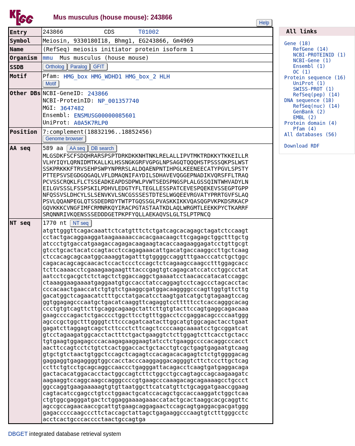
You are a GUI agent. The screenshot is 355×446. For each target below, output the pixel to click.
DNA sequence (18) (309, 100)
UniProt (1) (309, 83)
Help (264, 23)
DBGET (18, 434)
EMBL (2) (305, 117)
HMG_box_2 (140, 77)
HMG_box (75, 77)
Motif (51, 84)
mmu (48, 58)
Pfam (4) (305, 129)
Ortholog (55, 67)
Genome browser (64, 139)
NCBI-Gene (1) (312, 60)
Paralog (78, 67)
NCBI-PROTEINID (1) (319, 55)
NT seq (80, 224)
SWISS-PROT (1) (313, 89)
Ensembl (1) (309, 66)
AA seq (77, 149)
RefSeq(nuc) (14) (316, 106)
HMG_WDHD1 (106, 77)
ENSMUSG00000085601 (105, 116)
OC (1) (302, 72)
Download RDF (302, 146)
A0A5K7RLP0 (91, 123)
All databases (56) (310, 134)
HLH (165, 77)
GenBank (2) (309, 112)
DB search (102, 149)
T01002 (148, 32)
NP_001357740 (118, 101)
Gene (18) (297, 43)
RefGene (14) (311, 49)
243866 (97, 94)
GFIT (98, 67)
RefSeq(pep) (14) (316, 95)
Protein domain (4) (310, 123)
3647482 (72, 109)
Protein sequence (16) (315, 77)
